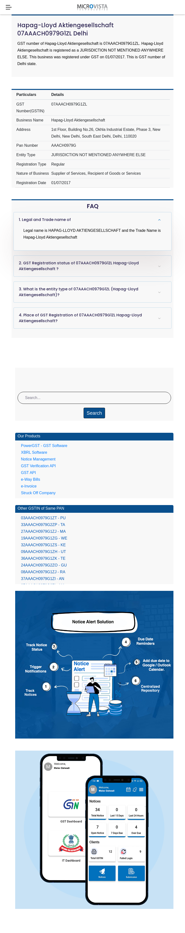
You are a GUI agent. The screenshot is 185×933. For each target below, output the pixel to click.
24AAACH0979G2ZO (44, 565)
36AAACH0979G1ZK (43, 558)
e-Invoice (29, 486)
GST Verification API (38, 466)
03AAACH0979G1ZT (43, 518)
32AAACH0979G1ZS (43, 545)
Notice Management (38, 459)
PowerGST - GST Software (44, 446)
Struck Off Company (38, 493)
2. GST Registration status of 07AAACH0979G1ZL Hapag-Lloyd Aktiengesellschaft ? (79, 266)
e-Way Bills (30, 479)
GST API (28, 473)
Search (94, 413)
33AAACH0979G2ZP (43, 525)
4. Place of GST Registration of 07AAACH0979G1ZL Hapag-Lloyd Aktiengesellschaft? (80, 318)
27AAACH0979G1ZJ (43, 531)
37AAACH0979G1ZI (42, 579)
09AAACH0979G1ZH (43, 552)
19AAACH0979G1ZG (44, 538)
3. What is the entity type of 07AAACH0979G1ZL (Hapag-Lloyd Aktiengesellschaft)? (78, 292)
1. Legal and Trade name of (45, 219)
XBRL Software (34, 452)
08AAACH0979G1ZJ (43, 572)
